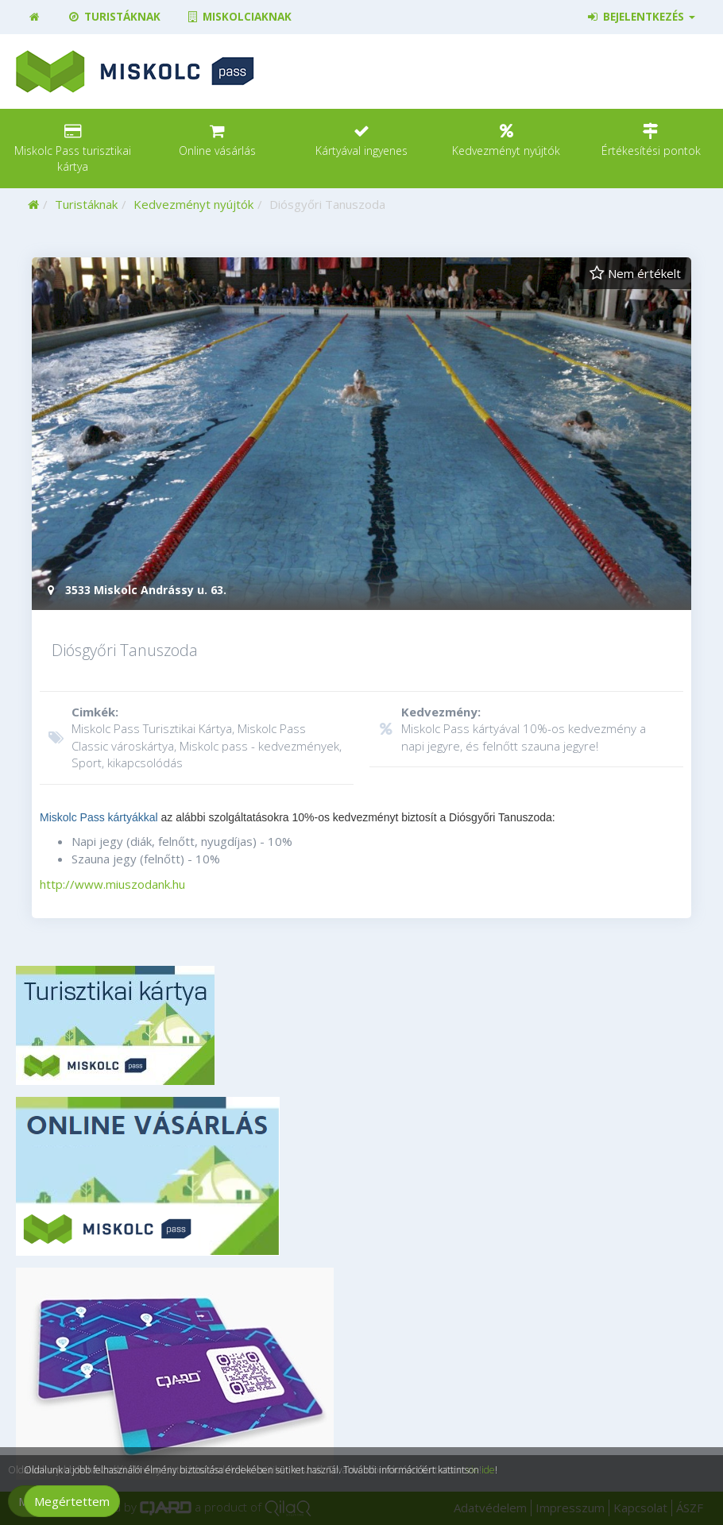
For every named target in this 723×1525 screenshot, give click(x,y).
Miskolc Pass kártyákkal (99, 817)
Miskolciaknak (239, 17)
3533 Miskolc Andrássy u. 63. (135, 589)
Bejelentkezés (640, 17)
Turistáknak (113, 17)
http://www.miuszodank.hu (112, 884)
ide (488, 1470)
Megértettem (72, 1501)
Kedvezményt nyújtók (193, 204)
